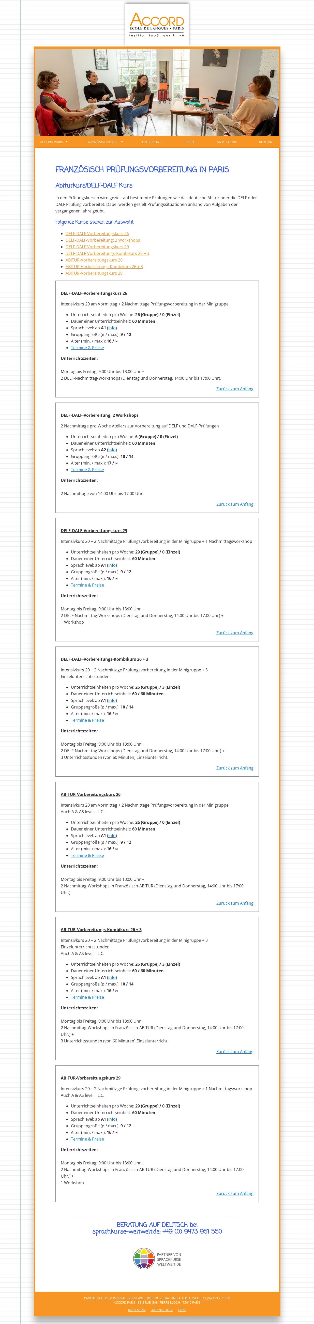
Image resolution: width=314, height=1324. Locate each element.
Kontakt (266, 142)
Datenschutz (162, 1310)
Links (182, 1310)
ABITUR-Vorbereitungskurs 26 (94, 260)
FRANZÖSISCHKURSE (104, 142)
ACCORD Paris (54, 142)
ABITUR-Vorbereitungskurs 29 (94, 273)
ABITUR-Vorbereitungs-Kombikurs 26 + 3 (104, 266)
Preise (190, 142)
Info (112, 328)
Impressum (137, 1310)
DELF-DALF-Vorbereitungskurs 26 (97, 233)
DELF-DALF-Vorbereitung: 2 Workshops (103, 240)
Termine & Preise (87, 347)
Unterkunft (152, 142)
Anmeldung (227, 142)
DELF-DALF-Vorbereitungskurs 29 (97, 247)
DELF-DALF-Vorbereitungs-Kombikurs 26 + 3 (107, 253)
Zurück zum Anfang (234, 389)
